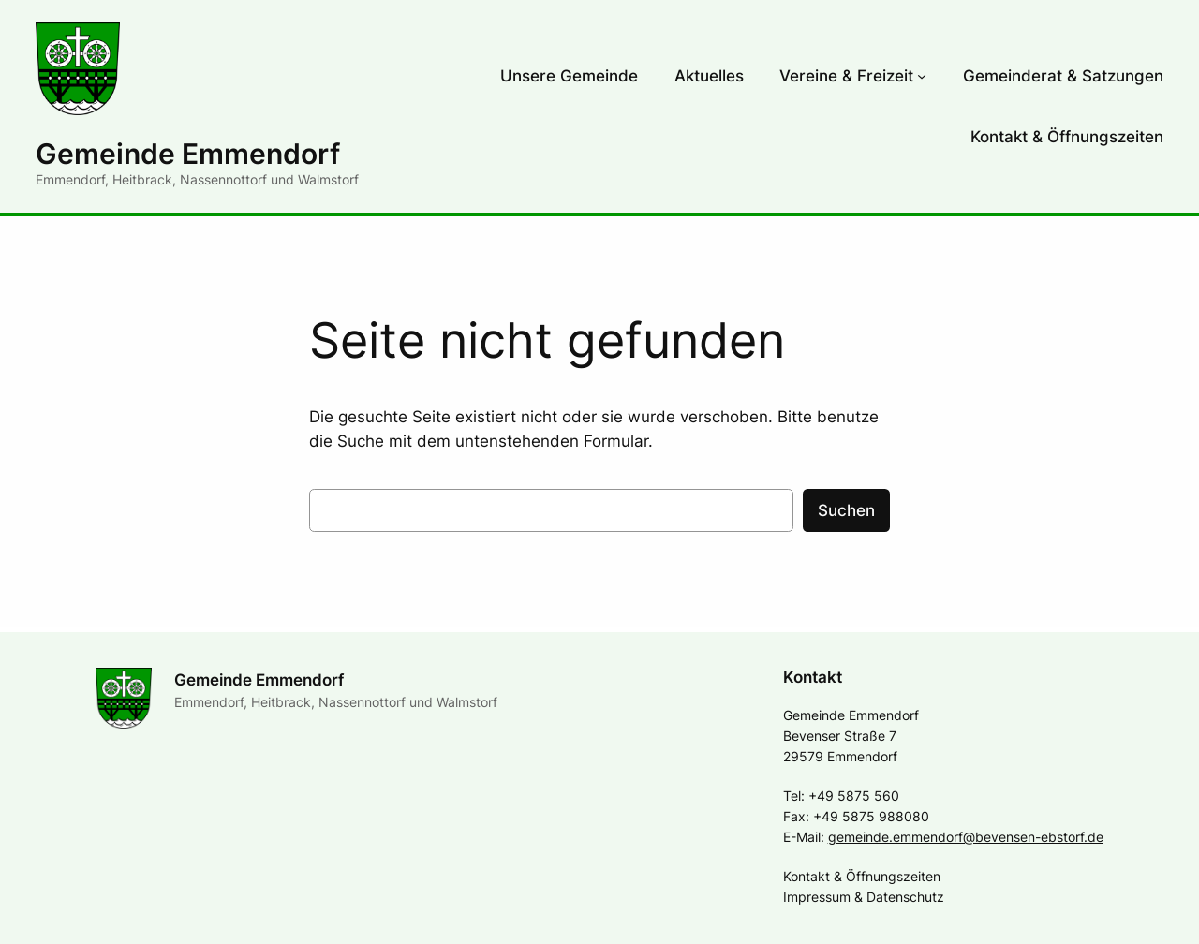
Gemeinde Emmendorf (188, 153)
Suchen (846, 510)
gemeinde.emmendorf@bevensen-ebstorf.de (965, 837)
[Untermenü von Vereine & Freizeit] (921, 76)
